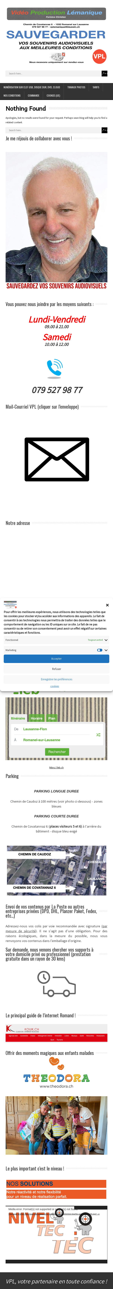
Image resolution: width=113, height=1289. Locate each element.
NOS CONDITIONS (12, 95)
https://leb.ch (56, 767)
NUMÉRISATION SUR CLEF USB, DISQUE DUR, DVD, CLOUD (32, 87)
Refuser (56, 669)
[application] (56, 1234)
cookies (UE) (53, 95)
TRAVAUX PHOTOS (76, 87)
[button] (107, 605)
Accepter (56, 658)
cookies (54, 686)
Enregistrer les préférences (56, 679)
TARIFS (95, 87)
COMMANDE (33, 95)
